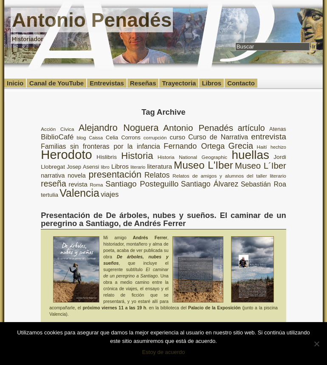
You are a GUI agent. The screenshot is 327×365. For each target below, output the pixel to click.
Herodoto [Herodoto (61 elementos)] (66, 154)
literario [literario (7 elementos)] (137, 167)
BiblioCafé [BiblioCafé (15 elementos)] (57, 137)
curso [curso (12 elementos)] (177, 137)
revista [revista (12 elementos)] (77, 184)
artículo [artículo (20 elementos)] (251, 128)
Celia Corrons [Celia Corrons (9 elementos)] (123, 137)
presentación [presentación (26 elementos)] (115, 174)
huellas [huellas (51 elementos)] (250, 154)
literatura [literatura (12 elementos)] (159, 166)
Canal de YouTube (56, 83)
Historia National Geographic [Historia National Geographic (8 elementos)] (192, 157)
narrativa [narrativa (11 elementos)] (53, 175)
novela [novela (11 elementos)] (77, 175)
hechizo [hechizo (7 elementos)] (278, 147)
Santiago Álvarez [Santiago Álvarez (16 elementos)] (209, 184)
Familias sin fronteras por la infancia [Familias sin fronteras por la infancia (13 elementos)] (100, 146)
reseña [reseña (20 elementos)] (53, 183)
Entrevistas (107, 83)
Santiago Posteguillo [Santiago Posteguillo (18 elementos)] (141, 183)
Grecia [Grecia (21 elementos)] (241, 145)
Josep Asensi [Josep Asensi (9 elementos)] (83, 167)
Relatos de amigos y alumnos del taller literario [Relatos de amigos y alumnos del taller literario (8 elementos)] (229, 175)
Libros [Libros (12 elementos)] (120, 166)
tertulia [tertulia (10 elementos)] (49, 195)
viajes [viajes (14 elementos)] (109, 194)
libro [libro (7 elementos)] (105, 167)
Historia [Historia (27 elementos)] (137, 155)
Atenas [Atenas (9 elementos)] (277, 129)
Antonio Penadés (92, 20)
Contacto (241, 83)
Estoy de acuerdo (163, 352)
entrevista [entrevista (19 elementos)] (268, 136)
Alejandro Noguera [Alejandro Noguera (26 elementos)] (119, 127)
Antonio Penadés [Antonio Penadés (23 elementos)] (198, 128)
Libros (211, 83)
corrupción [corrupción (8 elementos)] (155, 137)
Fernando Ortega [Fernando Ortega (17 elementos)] (194, 146)
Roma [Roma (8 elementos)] (96, 184)
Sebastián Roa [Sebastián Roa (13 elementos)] (263, 184)
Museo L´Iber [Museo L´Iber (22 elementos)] (260, 165)
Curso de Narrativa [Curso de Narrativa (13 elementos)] (218, 137)
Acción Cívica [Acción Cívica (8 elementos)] (57, 129)
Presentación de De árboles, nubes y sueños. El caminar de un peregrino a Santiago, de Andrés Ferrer (163, 219)
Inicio (15, 83)
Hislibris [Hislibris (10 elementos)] (106, 157)
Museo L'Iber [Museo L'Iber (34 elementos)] (203, 165)
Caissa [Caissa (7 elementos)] (96, 137)
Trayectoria (179, 83)
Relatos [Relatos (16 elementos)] (157, 175)
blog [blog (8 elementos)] (81, 137)
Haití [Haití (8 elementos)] (262, 147)
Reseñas (143, 83)
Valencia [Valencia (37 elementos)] (79, 193)
